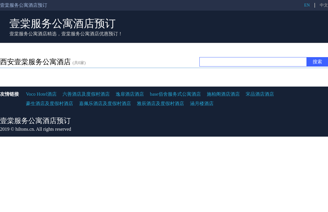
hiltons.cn (24, 129)
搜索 (317, 61)
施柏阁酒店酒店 (223, 94)
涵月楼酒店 (202, 103)
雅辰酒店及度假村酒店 (160, 103)
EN (307, 5)
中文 (324, 5)
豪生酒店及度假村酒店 (49, 103)
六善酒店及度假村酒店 (86, 94)
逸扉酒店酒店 (130, 94)
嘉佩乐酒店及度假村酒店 (105, 103)
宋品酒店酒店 (260, 94)
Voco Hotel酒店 (41, 94)
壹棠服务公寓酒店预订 (62, 23)
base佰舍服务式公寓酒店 (175, 94)
